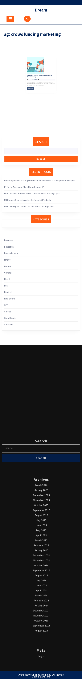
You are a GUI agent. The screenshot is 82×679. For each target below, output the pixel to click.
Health (7, 279)
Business (8, 240)
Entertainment (11, 253)
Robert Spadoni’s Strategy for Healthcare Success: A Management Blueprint (39, 180)
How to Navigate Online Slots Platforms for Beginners (29, 206)
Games (7, 266)
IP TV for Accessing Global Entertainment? (24, 187)
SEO (6, 305)
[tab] (10, 19)
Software (8, 325)
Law (6, 286)
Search (41, 142)
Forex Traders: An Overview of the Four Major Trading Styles (32, 193)
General (8, 273)
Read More (35, 71)
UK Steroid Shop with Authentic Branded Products (27, 200)
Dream (41, 10)
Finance (8, 260)
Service (7, 312)
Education (9, 247)
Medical (8, 292)
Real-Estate (9, 299)
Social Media (10, 318)
